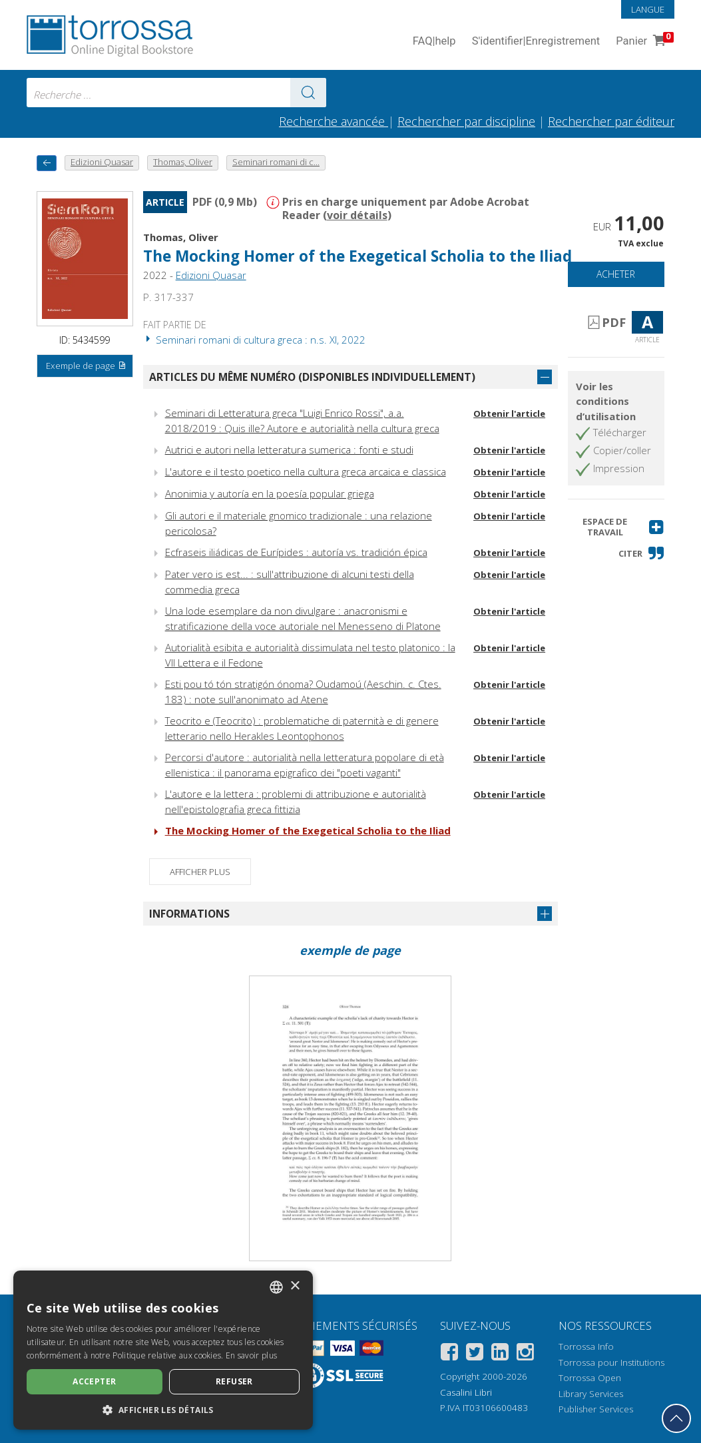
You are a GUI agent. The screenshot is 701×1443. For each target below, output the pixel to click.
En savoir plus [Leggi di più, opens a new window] (251, 1355)
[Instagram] (525, 1354)
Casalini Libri (466, 1392)
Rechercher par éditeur (611, 121)
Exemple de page (86, 366)
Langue (647, 9)
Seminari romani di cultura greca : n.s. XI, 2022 (254, 339)
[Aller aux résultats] (308, 92)
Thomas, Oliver (180, 237)
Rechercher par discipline (466, 121)
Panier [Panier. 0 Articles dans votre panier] (643, 41)
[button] (616, 527)
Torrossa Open (590, 1378)
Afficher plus (200, 872)
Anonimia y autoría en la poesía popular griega (269, 493)
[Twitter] (474, 1354)
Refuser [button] (234, 1381)
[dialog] (163, 1350)
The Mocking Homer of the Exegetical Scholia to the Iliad (357, 256)
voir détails (357, 215)
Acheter (615, 274)
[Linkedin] (500, 1354)
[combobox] (176, 92)
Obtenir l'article (509, 414)
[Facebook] (449, 1354)
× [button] (295, 1286)
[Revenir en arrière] (47, 162)
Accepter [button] (94, 1381)
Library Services (591, 1394)
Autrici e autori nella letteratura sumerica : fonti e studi (289, 449)
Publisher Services (596, 1409)
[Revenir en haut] (676, 1418)
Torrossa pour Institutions (611, 1362)
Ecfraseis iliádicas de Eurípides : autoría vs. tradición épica (296, 552)
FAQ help (434, 41)
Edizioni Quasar (211, 275)
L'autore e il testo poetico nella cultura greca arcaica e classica (305, 471)
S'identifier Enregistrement (536, 41)
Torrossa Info (586, 1346)
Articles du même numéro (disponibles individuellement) (312, 377)
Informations (189, 913)
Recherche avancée (333, 121)
